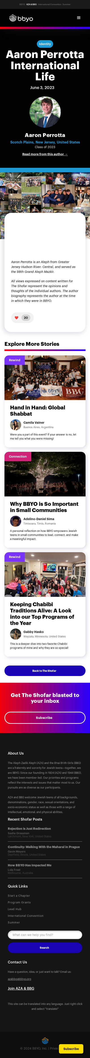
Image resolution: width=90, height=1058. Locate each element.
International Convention (26, 916)
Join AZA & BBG (21, 988)
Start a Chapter (19, 895)
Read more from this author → (45, 154)
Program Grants (19, 902)
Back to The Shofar (44, 671)
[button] (79, 18)
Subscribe (44, 717)
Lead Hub (15, 909)
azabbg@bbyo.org (19, 979)
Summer (14, 922)
